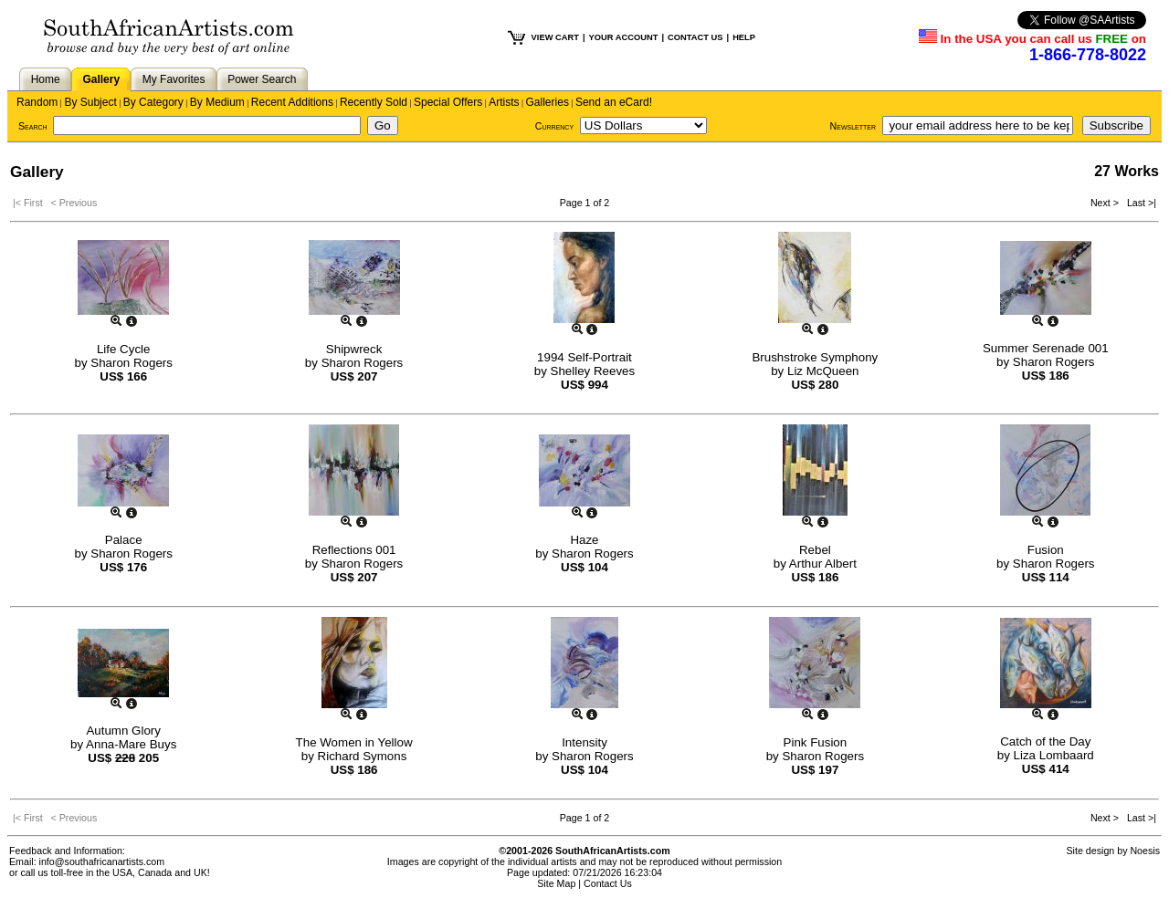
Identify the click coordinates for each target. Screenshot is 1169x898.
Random (37, 102)
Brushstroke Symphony (815, 357)
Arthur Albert (823, 563)
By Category (153, 102)
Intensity (584, 742)
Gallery (101, 79)
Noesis (1145, 850)
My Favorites (173, 79)
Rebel (815, 550)
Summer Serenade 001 (1046, 348)
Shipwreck (354, 349)
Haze (584, 540)
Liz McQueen (823, 371)
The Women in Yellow (354, 742)
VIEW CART (555, 37)
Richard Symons (362, 756)
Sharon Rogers (131, 363)
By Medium (217, 102)
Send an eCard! (613, 102)
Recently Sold (373, 102)
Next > (1106, 202)
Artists (504, 102)
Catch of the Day (1045, 741)
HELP (743, 37)
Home (45, 79)
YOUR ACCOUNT (623, 37)
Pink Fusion (816, 742)
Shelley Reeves (593, 371)
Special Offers (448, 102)
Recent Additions (292, 102)
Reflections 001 (354, 550)
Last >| (1139, 202)
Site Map (556, 883)
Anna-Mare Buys (131, 744)
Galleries (547, 102)
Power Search (261, 79)
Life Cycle (124, 349)
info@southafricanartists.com (102, 861)
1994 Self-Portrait (584, 357)
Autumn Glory (123, 730)
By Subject (90, 102)
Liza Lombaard (1054, 755)
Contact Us (608, 883)
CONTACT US (695, 37)
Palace (123, 540)
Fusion (1045, 550)
